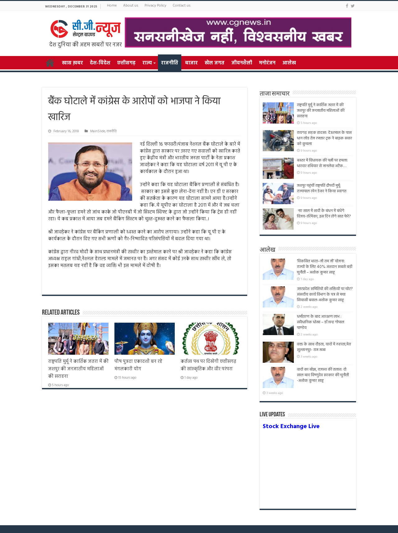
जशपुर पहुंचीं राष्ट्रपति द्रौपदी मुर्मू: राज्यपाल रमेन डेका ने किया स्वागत (321, 188)
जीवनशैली (241, 63)
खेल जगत (214, 63)
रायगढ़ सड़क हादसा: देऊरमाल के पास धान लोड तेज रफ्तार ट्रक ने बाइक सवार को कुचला (324, 138)
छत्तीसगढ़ (126, 63)
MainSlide (97, 131)
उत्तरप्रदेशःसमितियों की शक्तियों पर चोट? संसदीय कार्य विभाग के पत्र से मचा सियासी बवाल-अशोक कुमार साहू (325, 294)
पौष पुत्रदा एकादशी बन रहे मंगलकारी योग (138, 365)
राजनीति (169, 63)
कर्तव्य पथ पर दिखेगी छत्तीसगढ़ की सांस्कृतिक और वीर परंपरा (208, 365)
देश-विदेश (100, 63)
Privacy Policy (155, 5)
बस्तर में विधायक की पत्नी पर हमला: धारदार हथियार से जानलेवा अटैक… (322, 163)
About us (130, 5)
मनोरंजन (267, 63)
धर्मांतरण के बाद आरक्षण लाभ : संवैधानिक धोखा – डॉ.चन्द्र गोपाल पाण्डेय (320, 322)
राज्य (147, 63)
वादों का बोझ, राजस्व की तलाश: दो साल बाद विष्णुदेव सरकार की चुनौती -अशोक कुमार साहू (323, 378)
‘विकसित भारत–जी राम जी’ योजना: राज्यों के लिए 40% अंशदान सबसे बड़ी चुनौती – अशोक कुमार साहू (324, 267)
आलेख (289, 63)
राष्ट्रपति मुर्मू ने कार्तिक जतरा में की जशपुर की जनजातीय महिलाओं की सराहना (78, 369)
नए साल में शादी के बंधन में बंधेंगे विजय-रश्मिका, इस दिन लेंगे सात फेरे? (324, 214)
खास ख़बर (72, 63)
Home (112, 5)
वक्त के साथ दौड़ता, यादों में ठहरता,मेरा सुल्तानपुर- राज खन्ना (324, 347)
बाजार (191, 63)
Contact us (182, 5)
